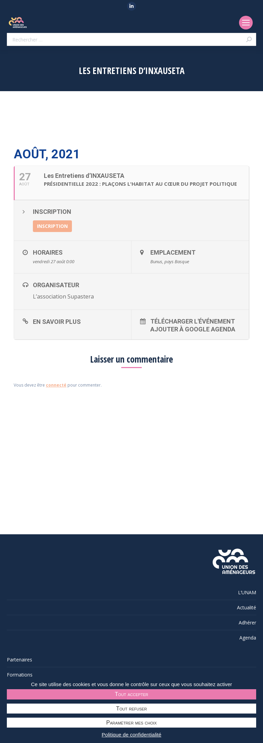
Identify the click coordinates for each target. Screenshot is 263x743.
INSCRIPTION (52, 226)
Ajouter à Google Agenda (192, 329)
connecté (56, 385)
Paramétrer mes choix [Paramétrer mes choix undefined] (131, 723)
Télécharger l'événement (192, 321)
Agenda (247, 637)
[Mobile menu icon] (246, 22)
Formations (20, 674)
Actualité (246, 607)
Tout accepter (131, 694)
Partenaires (19, 659)
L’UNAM (247, 592)
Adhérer (247, 622)
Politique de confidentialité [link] (131, 735)
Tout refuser (131, 708)
